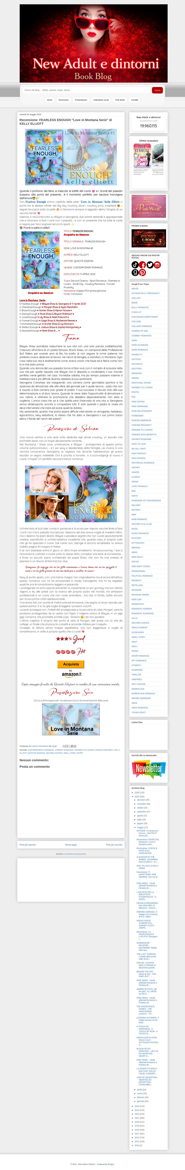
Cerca (157, 90)
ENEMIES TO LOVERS (84, 750)
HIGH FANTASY (139, 453)
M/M (133, 491)
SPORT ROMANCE (140, 656)
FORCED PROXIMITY (104, 750)
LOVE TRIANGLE (140, 486)
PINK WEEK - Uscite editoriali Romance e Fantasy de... (147, 885)
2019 (137, 1126)
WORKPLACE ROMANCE (143, 693)
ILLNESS (136, 477)
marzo (140, 1093)
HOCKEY (136, 467)
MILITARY (136, 505)
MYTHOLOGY (138, 543)
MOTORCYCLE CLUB (142, 524)
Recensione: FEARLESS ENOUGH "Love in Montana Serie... (148, 842)
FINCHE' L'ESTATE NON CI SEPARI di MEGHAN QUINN (146, 965)
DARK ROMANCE (140, 350)
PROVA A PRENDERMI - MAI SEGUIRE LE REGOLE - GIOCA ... (148, 905)
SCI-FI (134, 618)
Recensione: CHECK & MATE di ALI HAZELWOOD (147, 850)
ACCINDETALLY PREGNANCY (146, 293)
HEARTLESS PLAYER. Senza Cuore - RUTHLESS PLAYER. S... (147, 1041)
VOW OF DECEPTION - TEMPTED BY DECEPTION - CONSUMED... (147, 1081)
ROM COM (136, 599)
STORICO (136, 665)
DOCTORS (137, 368)
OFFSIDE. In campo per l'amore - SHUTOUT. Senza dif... (147, 833)
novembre (142, 804)
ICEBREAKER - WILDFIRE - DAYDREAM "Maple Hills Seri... (147, 946)
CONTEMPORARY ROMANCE (41, 750)
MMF (134, 514)
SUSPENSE (137, 670)
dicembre (141, 800)
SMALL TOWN (69, 753)
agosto (140, 816)
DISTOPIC (136, 359)
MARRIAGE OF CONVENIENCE (146, 500)
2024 (137, 1106)
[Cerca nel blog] (86, 90)
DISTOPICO (137, 364)
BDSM (134, 303)
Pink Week (120, 100)
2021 (137, 1118)
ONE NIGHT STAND (141, 566)
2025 (137, 796)
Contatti (134, 100)
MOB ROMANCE (139, 519)
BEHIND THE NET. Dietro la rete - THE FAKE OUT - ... (146, 974)
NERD (134, 552)
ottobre (140, 808)
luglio (139, 819)
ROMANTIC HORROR (142, 609)
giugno (140, 823)
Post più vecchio (114, 845)
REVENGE (136, 590)
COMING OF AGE (140, 331)
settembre (142, 811)
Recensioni (64, 100)
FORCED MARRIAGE (141, 420)
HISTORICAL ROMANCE (143, 463)
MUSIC (135, 529)
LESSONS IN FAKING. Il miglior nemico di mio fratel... (148, 1020)
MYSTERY (136, 538)
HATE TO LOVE (139, 444)
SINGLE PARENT (140, 627)
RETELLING (137, 585)
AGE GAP (136, 298)
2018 (137, 1130)
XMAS (134, 703)
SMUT (134, 642)
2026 (137, 792)
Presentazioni (81, 100)
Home (49, 100)
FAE (133, 397)
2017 (137, 1134)
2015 (137, 1141)
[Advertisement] (71, 879)
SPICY (135, 646)
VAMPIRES (137, 679)
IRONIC (135, 482)
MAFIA (135, 496)
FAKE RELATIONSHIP (142, 411)
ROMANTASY (138, 604)
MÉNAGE (136, 547)
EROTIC (135, 392)
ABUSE (135, 288)
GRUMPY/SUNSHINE (141, 439)
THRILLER (136, 675)
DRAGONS (137, 373)
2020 (137, 1122)
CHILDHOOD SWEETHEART (145, 317)
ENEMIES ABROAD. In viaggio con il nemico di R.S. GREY (147, 914)
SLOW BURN (138, 632)
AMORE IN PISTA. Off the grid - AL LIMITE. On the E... (147, 991)
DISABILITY (137, 354)
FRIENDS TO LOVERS (142, 430)
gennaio (141, 1101)
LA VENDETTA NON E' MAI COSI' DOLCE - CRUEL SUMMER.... (147, 1071)
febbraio (141, 1097)
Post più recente (28, 845)
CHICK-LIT (136, 312)
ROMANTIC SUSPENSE (143, 613)
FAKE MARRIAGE (140, 406)
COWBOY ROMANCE (64, 750)
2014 (137, 1145)
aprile (139, 1089)
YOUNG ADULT (139, 712)
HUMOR (135, 472)
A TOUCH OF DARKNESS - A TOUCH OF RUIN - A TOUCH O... (147, 1030)
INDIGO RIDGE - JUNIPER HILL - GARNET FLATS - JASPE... (146, 924)
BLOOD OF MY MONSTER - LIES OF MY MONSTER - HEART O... (147, 1052)
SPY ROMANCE (139, 660)
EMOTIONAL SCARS (141, 383)
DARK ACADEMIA (140, 345)
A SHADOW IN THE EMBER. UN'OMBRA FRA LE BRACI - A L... (148, 859)
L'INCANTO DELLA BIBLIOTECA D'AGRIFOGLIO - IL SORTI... (147, 895)
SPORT (80, 753)
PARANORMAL (139, 571)
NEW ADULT (137, 557)
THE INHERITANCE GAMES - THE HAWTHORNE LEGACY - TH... (146, 1010)
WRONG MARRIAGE (141, 698)
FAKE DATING (138, 401)
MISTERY (136, 510)
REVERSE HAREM (140, 595)
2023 (137, 1110)
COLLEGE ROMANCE (142, 326)
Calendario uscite (101, 100)
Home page (71, 845)
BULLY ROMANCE (140, 307)
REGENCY (136, 580)
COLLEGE (136, 321)
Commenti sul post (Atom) (75, 854)
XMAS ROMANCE (140, 708)
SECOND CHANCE (54, 753)
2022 (137, 1114)
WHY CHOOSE (139, 684)
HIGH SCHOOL (139, 458)
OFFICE (135, 562)
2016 (137, 1137)
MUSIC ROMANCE (140, 533)
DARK (134, 340)
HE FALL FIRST (139, 449)
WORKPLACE (138, 689)
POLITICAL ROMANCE (142, 576)
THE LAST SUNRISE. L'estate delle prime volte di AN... (146, 956)
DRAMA (135, 378)
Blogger (111, 1164)
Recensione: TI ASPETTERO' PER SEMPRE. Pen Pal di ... (147, 875)
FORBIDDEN (137, 416)
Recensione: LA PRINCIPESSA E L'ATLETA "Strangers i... (147, 935)
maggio (140, 827)
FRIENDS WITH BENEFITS (144, 434)
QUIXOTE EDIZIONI (36, 753)
